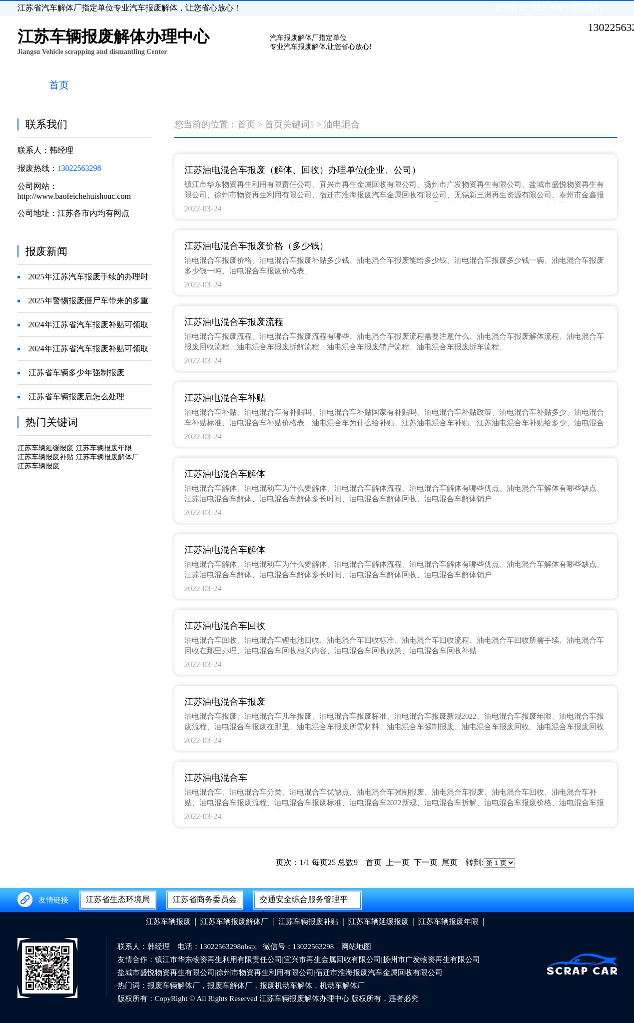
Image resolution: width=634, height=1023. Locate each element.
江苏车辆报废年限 (104, 448)
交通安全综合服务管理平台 (304, 901)
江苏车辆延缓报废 (45, 448)
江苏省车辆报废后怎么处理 (76, 396)
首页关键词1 (289, 124)
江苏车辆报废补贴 (45, 457)
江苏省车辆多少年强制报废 (76, 372)
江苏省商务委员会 (205, 899)
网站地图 (356, 947)
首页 (246, 124)
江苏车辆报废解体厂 (107, 457)
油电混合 (342, 124)
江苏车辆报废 (38, 466)
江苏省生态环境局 (118, 899)
